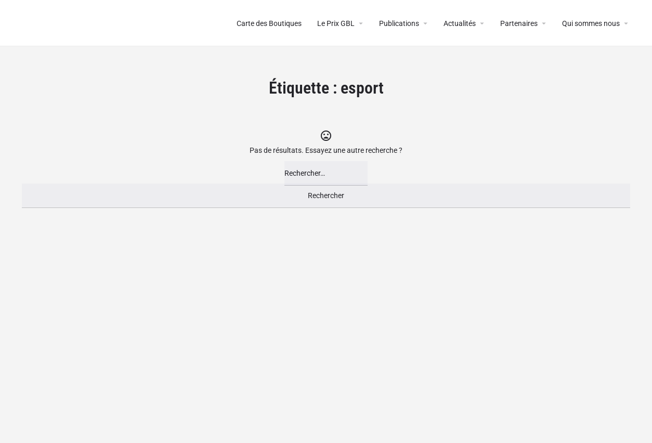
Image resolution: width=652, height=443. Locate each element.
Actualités (460, 23)
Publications (399, 23)
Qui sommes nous (591, 23)
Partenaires (519, 23)
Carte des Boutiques (269, 23)
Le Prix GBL (336, 23)
